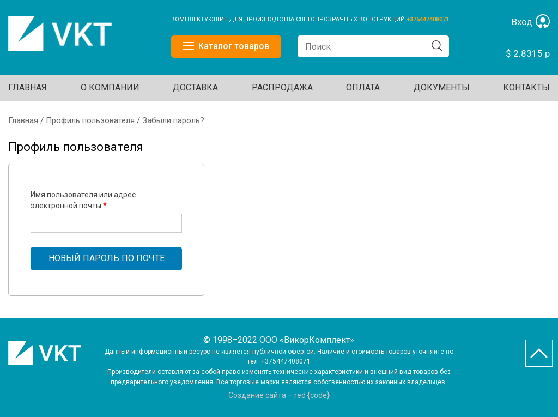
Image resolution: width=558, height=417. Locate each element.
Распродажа (282, 87)
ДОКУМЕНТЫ (442, 87)
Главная (27, 87)
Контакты (526, 87)
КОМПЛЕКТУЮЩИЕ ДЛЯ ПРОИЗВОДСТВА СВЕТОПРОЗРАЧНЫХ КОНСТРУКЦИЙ (289, 19)
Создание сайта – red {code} (279, 395)
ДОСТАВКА (195, 87)
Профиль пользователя (90, 120)
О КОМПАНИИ (110, 87)
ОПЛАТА (363, 87)
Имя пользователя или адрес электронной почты (83, 200)
